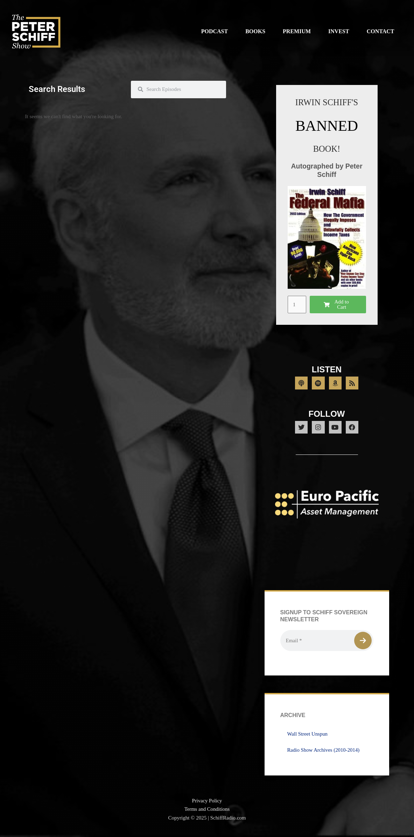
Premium (297, 31)
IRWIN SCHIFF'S (326, 102)
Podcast (214, 31)
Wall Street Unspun (307, 736)
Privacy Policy (207, 803)
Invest (338, 31)
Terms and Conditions (207, 811)
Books (255, 31)
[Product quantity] (297, 304)
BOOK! (326, 149)
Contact (380, 31)
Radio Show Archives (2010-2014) (324, 752)
